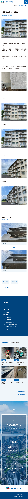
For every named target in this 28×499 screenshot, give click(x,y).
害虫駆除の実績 (20, 391)
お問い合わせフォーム (14, 469)
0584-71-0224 (14, 425)
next (13, 282)
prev (6, 282)
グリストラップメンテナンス (12, 324)
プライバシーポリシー (19, 494)
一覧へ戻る (6, 288)
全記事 (7, 312)
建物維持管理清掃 (10, 322)
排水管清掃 (8, 319)
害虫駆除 (10, 15)
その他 (7, 329)
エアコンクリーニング (11, 326)
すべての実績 (21, 394)
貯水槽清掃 (8, 317)
